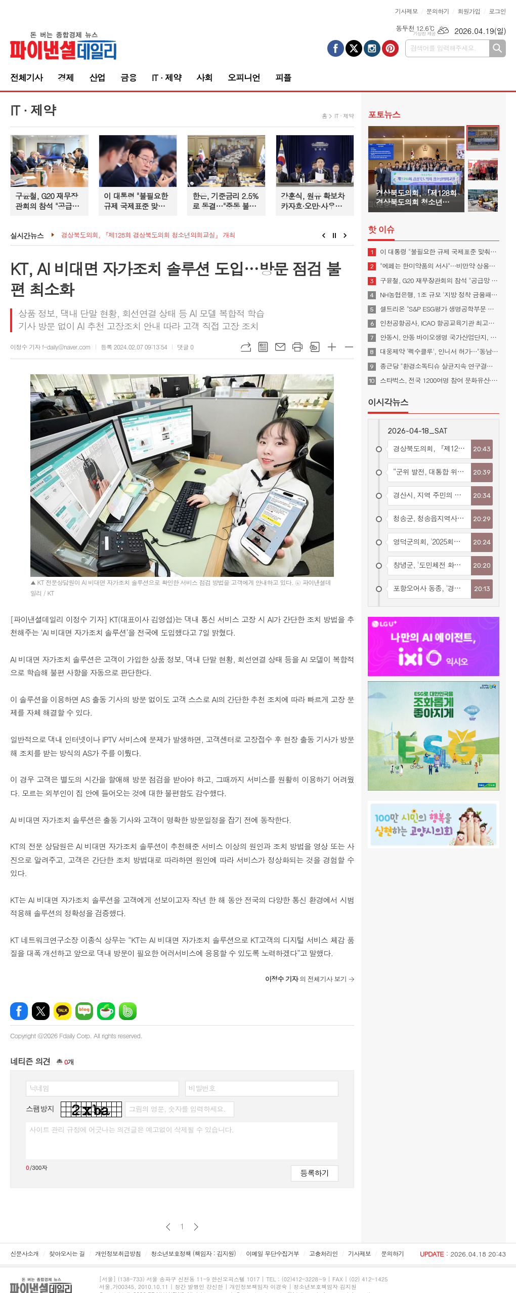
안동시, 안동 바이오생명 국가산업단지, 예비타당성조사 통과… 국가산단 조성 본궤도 (439, 337)
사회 (204, 77)
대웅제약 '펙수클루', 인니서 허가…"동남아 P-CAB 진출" (439, 351)
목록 (263, 347)
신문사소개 (24, 1253)
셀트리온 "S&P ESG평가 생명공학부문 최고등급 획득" (439, 309)
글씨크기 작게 (349, 347)
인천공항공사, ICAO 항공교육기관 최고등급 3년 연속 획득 (439, 323)
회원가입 (468, 11)
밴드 (128, 1011)
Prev (323, 235)
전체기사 (26, 77)
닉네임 (39, 1087)
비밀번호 (202, 1087)
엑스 (41, 1011)
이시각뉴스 (388, 402)
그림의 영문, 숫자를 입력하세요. (176, 1108)
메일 (280, 347)
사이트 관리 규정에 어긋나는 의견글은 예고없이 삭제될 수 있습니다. (131, 1129)
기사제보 (406, 11)
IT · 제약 (166, 77)
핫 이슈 (381, 229)
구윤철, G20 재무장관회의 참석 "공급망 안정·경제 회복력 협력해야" (439, 280)
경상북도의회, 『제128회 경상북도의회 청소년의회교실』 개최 (148, 235)
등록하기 (314, 1172)
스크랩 (315, 347)
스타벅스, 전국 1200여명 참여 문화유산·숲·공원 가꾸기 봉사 (439, 380)
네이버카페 (106, 1011)
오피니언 (244, 77)
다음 (196, 1227)
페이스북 (19, 1011)
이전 (168, 1227)
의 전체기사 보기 (306, 979)
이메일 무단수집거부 (272, 1253)
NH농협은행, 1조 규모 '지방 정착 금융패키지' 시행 (439, 294)
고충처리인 (323, 1253)
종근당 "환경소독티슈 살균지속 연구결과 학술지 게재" (439, 366)
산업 (97, 77)
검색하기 (497, 48)
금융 (128, 77)
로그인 (497, 11)
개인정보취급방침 (118, 1253)
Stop (334, 235)
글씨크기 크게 (332, 347)
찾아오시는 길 (67, 1253)
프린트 (297, 347)
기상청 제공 (424, 33)
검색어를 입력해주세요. (443, 48)
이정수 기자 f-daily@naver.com (50, 346)
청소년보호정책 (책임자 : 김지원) (193, 1253)
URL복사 (246, 347)
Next (345, 235)
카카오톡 (62, 1011)
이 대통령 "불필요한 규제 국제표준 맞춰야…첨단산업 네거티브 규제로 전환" (439, 251)
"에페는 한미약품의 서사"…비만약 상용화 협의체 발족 (439, 265)
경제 (66, 77)
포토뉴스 (384, 114)
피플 (283, 77)
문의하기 (437, 11)
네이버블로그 (84, 1011)
